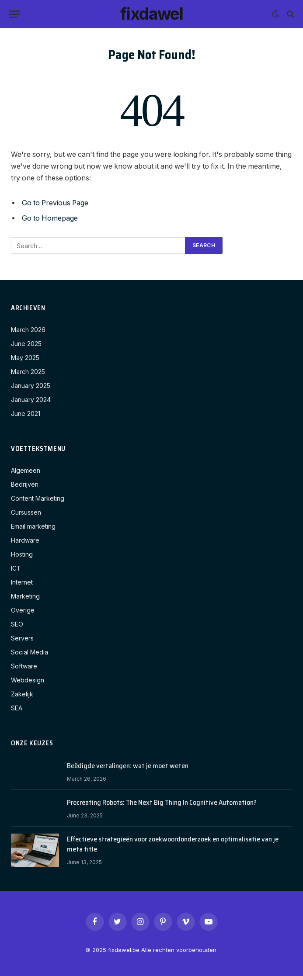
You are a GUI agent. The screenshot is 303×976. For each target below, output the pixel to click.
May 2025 (25, 357)
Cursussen (26, 512)
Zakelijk (22, 694)
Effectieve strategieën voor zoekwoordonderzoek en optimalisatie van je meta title (173, 844)
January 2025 (30, 385)
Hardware (25, 540)
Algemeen (25, 470)
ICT (16, 568)
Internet (22, 582)
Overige (23, 610)
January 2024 (31, 399)
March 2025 (28, 371)
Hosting (22, 554)
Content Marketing (37, 498)
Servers (22, 638)
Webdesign (27, 680)
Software (24, 666)
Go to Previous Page (55, 203)
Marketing (25, 596)
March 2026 (28, 329)
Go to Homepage (50, 218)
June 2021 (25, 413)
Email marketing (33, 526)
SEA (16, 708)
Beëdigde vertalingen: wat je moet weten (127, 766)
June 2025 (26, 343)
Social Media (29, 652)
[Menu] (14, 14)
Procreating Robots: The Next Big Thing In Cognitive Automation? (162, 803)
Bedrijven (24, 484)
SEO (17, 624)
